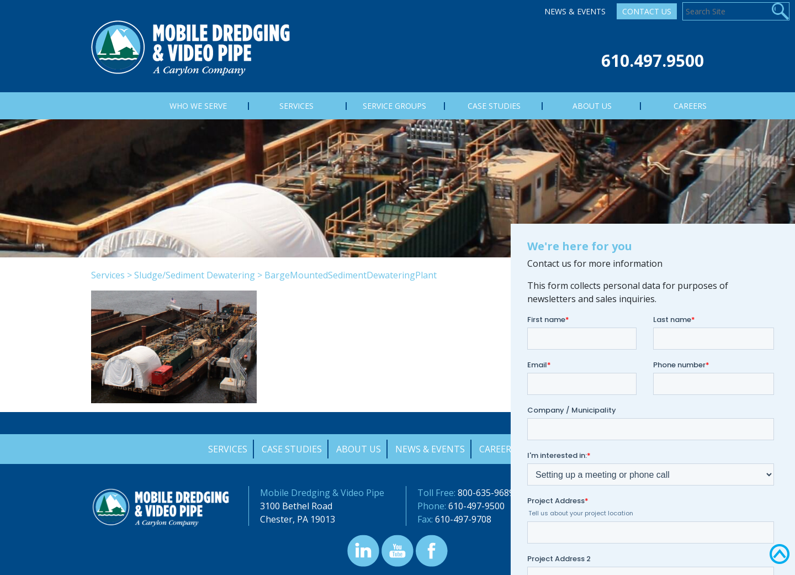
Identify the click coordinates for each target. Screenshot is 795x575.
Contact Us (646, 11)
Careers (497, 449)
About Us (358, 449)
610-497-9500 (476, 506)
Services (108, 275)
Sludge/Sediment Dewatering (194, 275)
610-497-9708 (463, 519)
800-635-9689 (486, 493)
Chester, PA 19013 (297, 519)
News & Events (575, 11)
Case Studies (292, 449)
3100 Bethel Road (296, 506)
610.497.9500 (652, 60)
